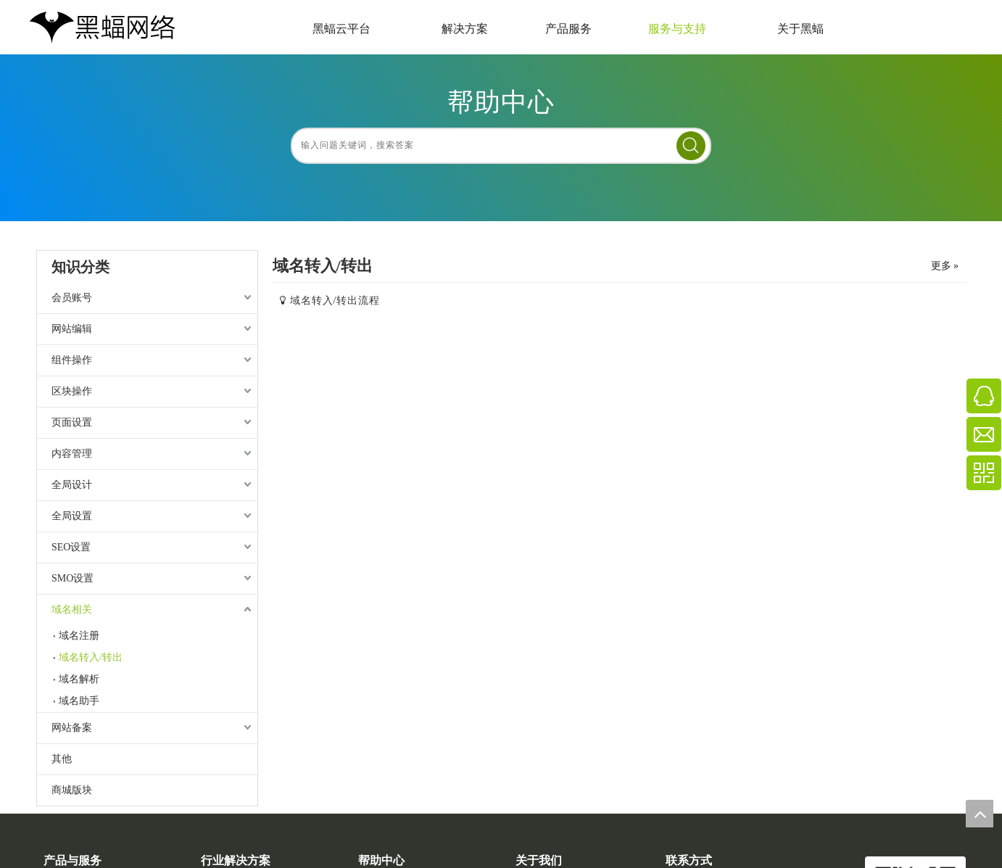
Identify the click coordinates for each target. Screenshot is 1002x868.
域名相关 (71, 609)
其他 (61, 758)
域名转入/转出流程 (335, 300)
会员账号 (71, 297)
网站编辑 (71, 328)
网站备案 (71, 727)
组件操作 (71, 360)
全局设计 (71, 484)
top (979, 813)
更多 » (945, 266)
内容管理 (71, 453)
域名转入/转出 (91, 657)
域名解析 (79, 679)
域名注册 (79, 635)
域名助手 (79, 700)
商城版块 (71, 790)
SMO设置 (72, 578)
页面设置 (71, 422)
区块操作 (71, 391)
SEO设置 (71, 547)
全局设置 (71, 516)
